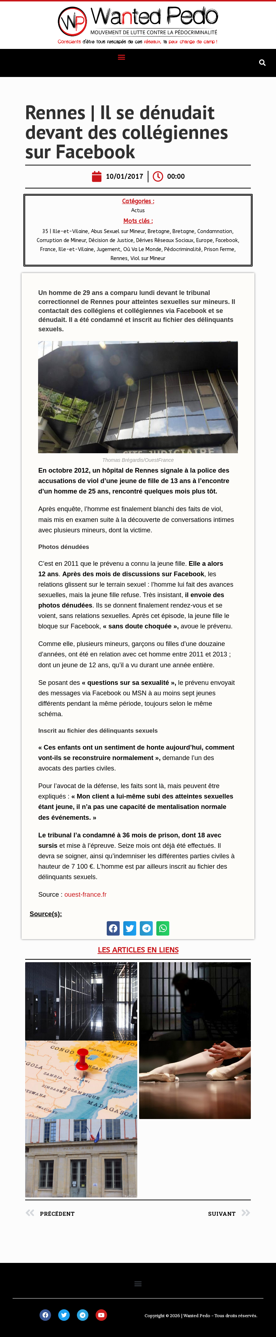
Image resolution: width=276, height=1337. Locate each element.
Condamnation (214, 231)
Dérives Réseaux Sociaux (164, 240)
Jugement (108, 249)
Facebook (227, 240)
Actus (138, 211)
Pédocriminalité (182, 249)
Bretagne (183, 231)
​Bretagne (159, 231)
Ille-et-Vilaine (76, 249)
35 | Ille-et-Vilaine (65, 231)
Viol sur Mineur (147, 258)
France (48, 249)
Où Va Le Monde (142, 249)
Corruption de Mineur (61, 240)
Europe (204, 240)
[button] (122, 57)
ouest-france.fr (85, 894)
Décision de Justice (111, 240)
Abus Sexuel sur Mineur (118, 231)
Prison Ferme (219, 249)
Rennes (119, 258)
